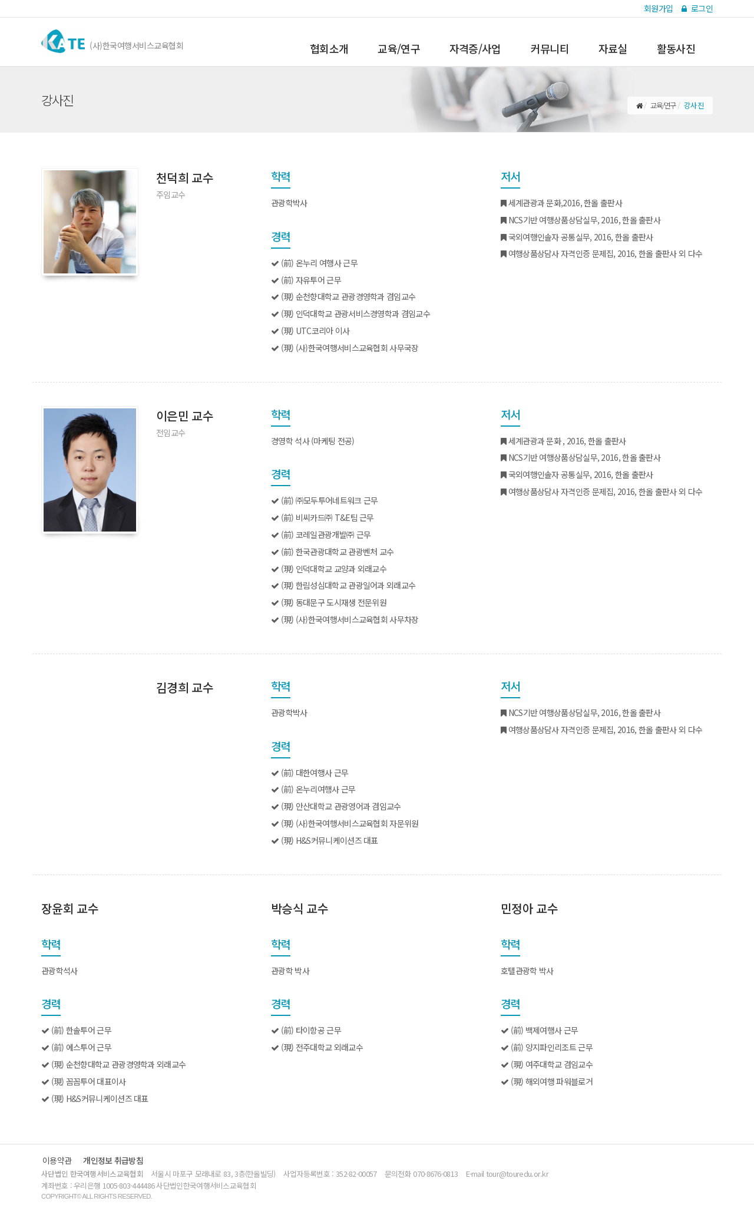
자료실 (612, 49)
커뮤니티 (550, 49)
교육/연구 (399, 49)
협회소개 (329, 49)
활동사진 (676, 49)
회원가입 (658, 8)
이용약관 (56, 1160)
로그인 (697, 8)
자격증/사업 (475, 49)
